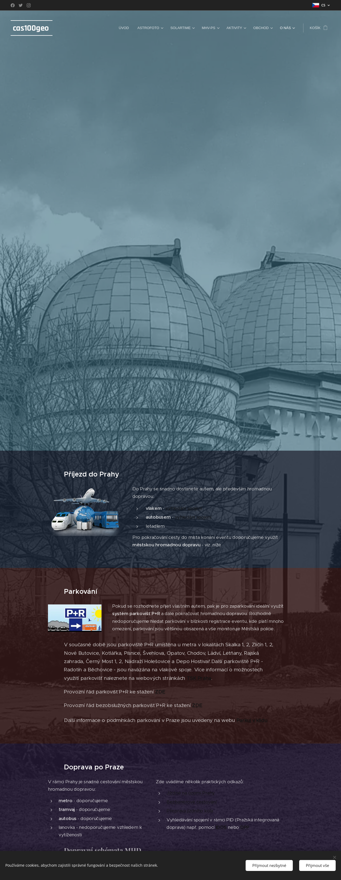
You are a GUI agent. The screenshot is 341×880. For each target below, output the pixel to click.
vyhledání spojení (184, 508)
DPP (244, 827)
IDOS (221, 827)
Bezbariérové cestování (192, 802)
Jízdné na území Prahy (191, 793)
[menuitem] (125, 28)
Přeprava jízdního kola (190, 811)
